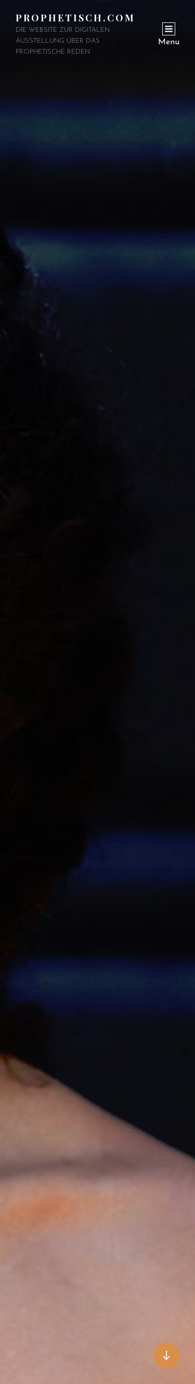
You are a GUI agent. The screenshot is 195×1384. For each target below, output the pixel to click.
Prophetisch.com (75, 17)
